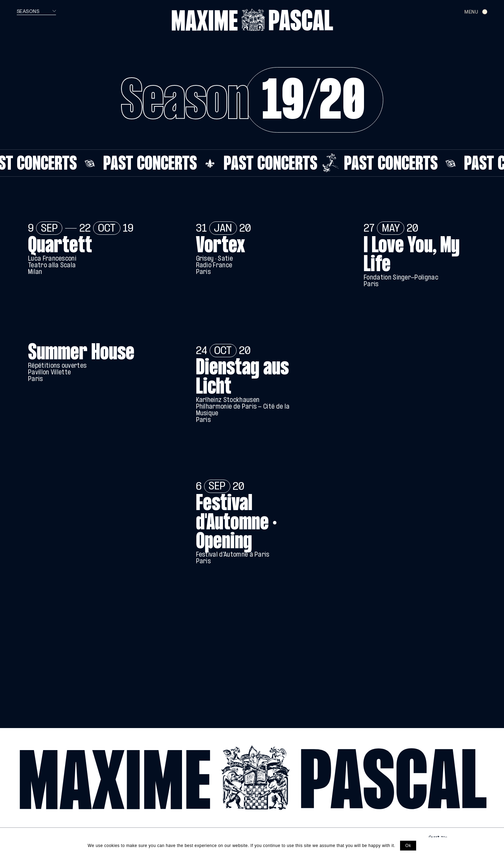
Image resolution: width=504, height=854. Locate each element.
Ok (408, 845)
